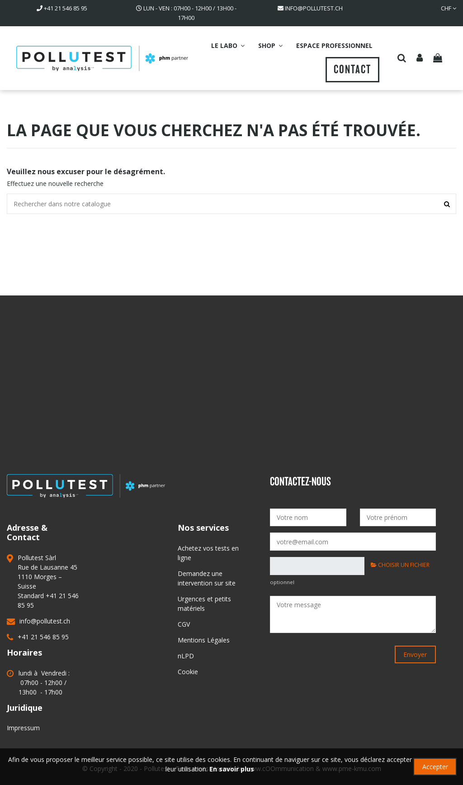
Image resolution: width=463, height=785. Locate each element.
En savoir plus (231, 769)
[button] (227, 45)
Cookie (188, 671)
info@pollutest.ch (314, 8)
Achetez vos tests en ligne (208, 553)
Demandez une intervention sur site (207, 578)
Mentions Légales (204, 640)
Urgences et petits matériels (204, 604)
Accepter (435, 766)
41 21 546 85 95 (65, 8)
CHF (448, 8)
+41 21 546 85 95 (43, 637)
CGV (184, 624)
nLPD (186, 656)
